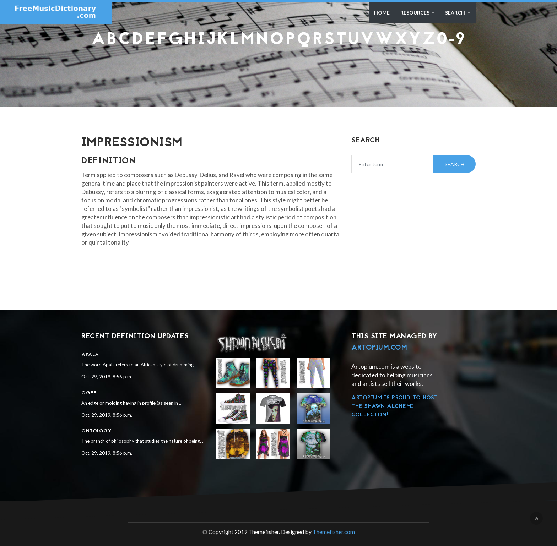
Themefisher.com (334, 531)
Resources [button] (415, 13)
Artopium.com (379, 348)
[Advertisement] (278, 66)
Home (382, 13)
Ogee (88, 393)
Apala (90, 355)
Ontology (96, 431)
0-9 (451, 40)
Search (455, 13)
